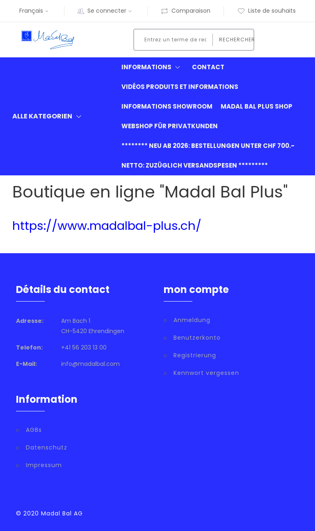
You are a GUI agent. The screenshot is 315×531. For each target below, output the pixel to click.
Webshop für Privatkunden (169, 126)
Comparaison (185, 11)
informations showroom (166, 106)
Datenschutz (46, 447)
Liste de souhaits (266, 11)
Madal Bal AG (62, 513)
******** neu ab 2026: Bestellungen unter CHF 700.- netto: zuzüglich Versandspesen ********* (207, 155)
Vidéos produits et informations (179, 86)
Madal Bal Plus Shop (256, 106)
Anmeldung (191, 320)
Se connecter (110, 11)
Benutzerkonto (197, 338)
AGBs (34, 430)
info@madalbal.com (90, 364)
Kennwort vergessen (206, 373)
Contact (208, 67)
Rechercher (234, 39)
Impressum (44, 465)
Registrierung (194, 355)
